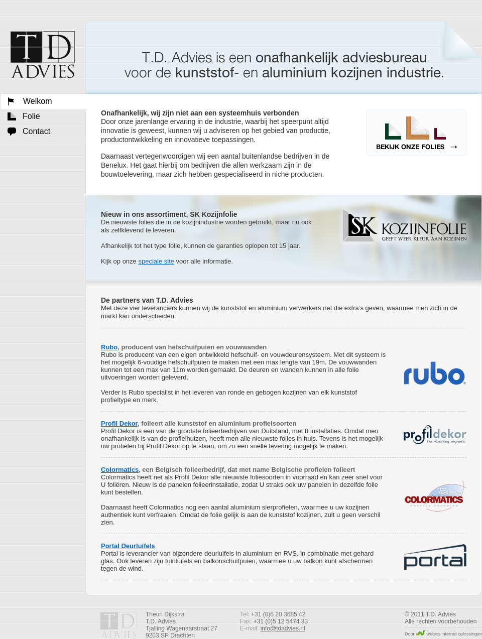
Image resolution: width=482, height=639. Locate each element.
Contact (36, 131)
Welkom (42, 54)
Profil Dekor (119, 423)
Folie (31, 116)
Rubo (109, 347)
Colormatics (120, 469)
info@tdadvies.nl (283, 628)
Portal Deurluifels (128, 546)
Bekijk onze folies (416, 132)
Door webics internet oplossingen (443, 633)
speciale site (156, 261)
